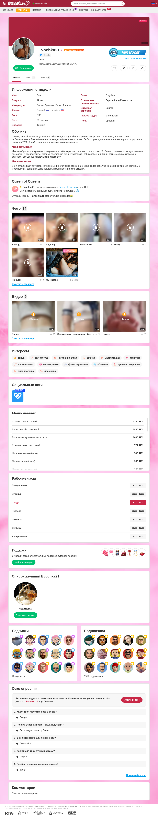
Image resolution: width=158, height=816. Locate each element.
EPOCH (64, 806)
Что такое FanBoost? (135, 58)
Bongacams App (99, 10)
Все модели (8, 10)
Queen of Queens (67, 187)
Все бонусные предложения (61, 10)
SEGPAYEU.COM (75, 806)
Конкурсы (83, 10)
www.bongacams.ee (36, 806)
